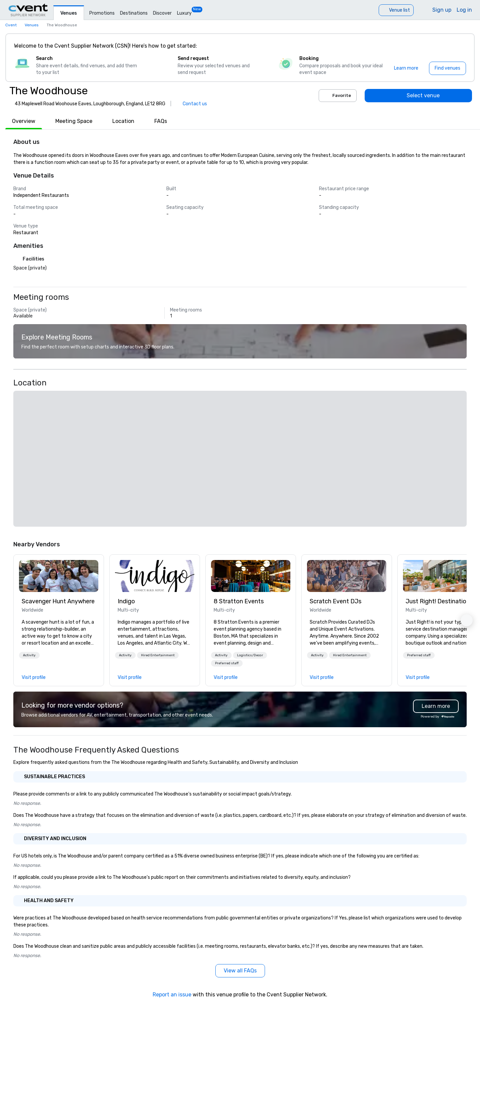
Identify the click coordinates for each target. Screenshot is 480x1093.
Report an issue (172, 994)
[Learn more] (406, 68)
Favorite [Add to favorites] (337, 95)
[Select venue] (418, 95)
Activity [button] (29, 655)
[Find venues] (447, 68)
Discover (162, 13)
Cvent (11, 25)
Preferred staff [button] (227, 663)
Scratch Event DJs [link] (335, 601)
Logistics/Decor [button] (250, 655)
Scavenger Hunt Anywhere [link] (58, 601)
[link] (58, 576)
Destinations (134, 13)
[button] (29, 655)
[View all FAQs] (240, 970)
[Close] (459, 46)
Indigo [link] (126, 601)
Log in (464, 10)
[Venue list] (396, 10)
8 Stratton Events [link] (239, 601)
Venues (68, 13)
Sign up (441, 10)
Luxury (184, 13)
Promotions (102, 13)
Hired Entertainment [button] (158, 655)
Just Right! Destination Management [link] (443, 601)
